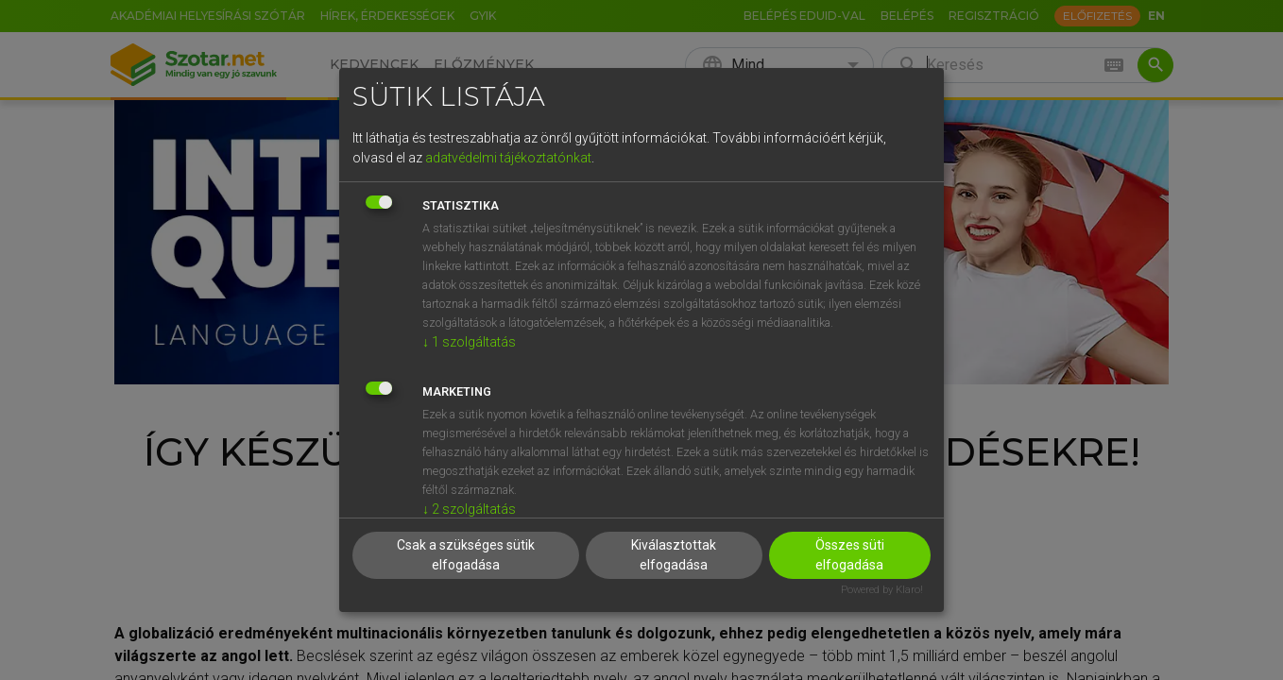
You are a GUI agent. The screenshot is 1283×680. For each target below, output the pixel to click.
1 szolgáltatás (469, 341)
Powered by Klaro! (882, 590)
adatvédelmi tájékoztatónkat (508, 157)
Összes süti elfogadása (849, 554)
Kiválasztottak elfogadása (673, 554)
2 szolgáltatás (469, 509)
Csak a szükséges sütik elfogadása (466, 554)
